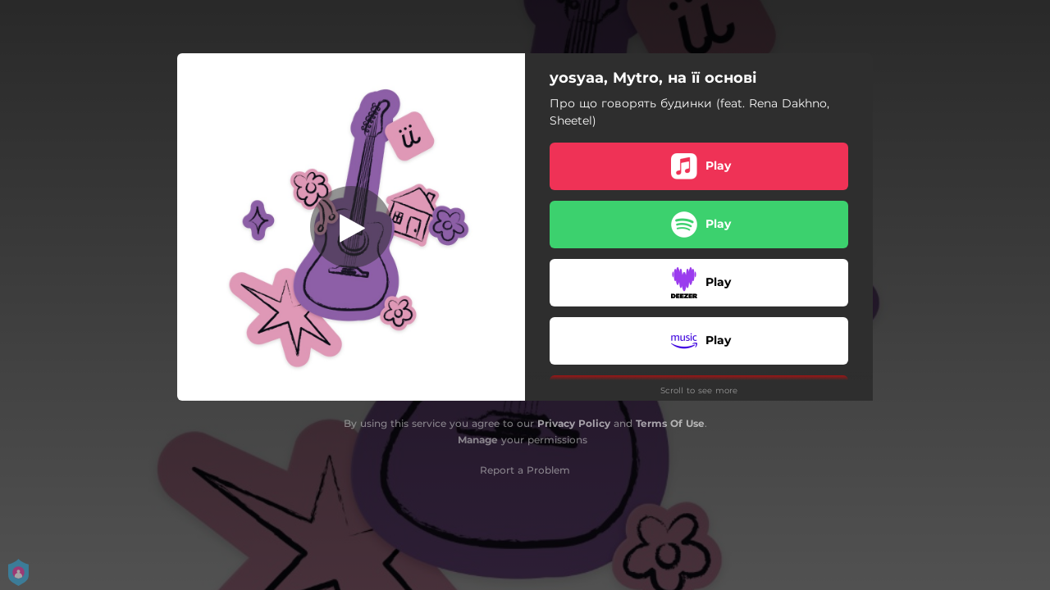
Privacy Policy (573, 423)
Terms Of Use (670, 423)
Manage (478, 439)
